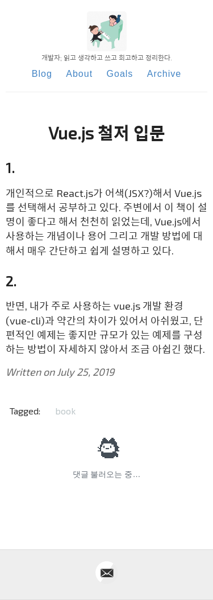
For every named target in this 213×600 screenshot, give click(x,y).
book (65, 410)
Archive (164, 74)
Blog (42, 74)
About (79, 74)
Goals (120, 74)
